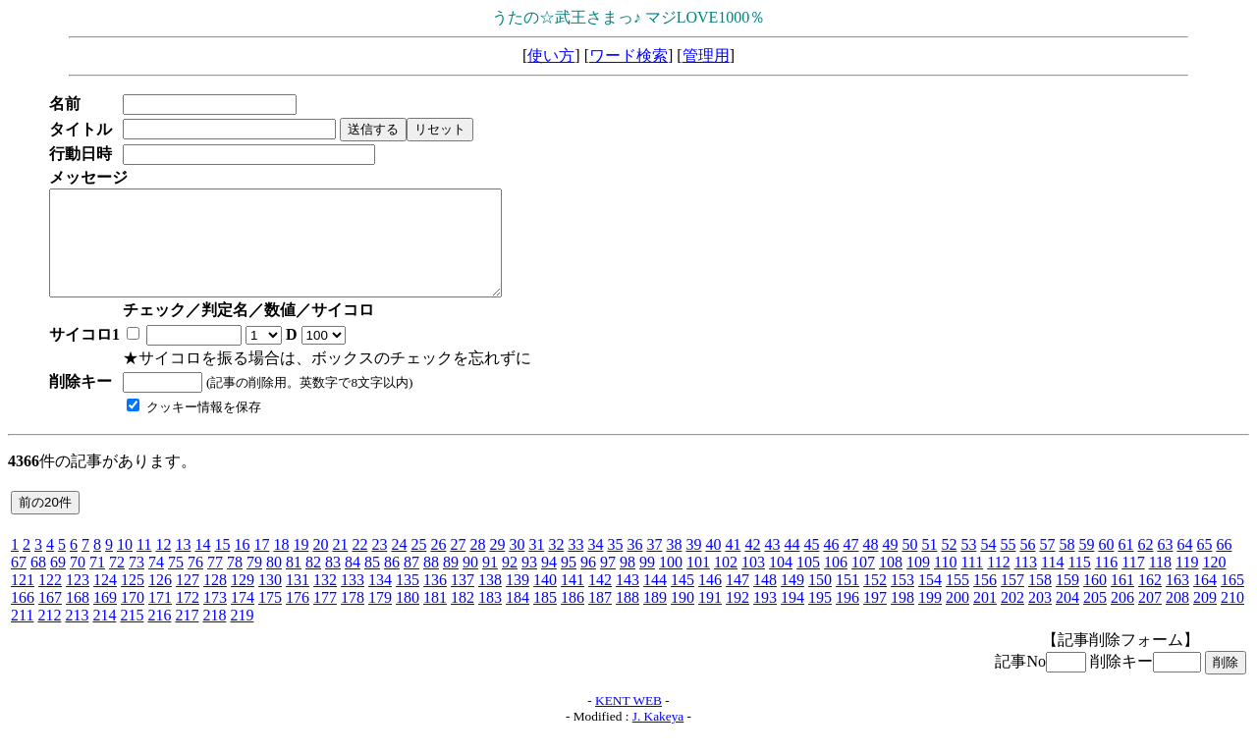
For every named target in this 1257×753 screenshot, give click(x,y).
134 (380, 600)
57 (1047, 565)
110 (945, 582)
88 (431, 582)
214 (104, 635)
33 (575, 565)
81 (293, 582)
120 (1214, 582)
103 (753, 582)
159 (1067, 600)
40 (713, 565)
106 (835, 582)
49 (890, 565)
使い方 (550, 55)
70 (77, 582)
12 (163, 565)
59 (1086, 565)
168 (77, 618)
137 (462, 600)
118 (1160, 582)
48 (870, 565)
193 (765, 618)
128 (215, 600)
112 (998, 582)
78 (235, 582)
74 (156, 582)
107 (863, 582)
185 (545, 618)
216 (159, 635)
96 (588, 582)
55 (1007, 565)
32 (556, 565)
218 (214, 635)
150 (820, 600)
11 (144, 565)
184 (517, 618)
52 (948, 565)
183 (490, 618)
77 (215, 582)
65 (1204, 565)
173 (215, 618)
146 (710, 600)
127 (187, 600)
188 (627, 618)
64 (1184, 565)
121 (22, 600)
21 (340, 565)
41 (732, 565)
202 (1012, 618)
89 (451, 582)
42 (752, 565)
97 (608, 582)
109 (918, 582)
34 (595, 565)
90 (470, 582)
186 (572, 618)
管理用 (706, 55)
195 (820, 618)
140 (545, 600)
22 (359, 565)
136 (435, 600)
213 (76, 635)
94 (549, 582)
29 (497, 565)
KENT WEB (628, 721)
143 (627, 600)
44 (791, 565)
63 (1165, 565)
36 (634, 565)
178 (352, 618)
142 (600, 600)
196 (847, 618)
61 (1125, 565)
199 (930, 618)
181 (435, 618)
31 (536, 565)
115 (1078, 582)
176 (297, 618)
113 (1025, 582)
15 (222, 565)
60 (1106, 565)
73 (136, 582)
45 (811, 565)
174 (242, 618)
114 (1052, 582)
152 (875, 600)
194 (792, 618)
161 (1122, 600)
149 (792, 600)
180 (407, 618)
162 (1150, 600)
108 (890, 582)
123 (77, 600)
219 (241, 635)
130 (270, 600)
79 (254, 582)
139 (517, 600)
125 (132, 600)
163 (1177, 600)
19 (300, 565)
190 (682, 618)
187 (600, 618)
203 (1040, 618)
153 (902, 600)
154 (930, 600)
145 (682, 600)
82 (313, 582)
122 (50, 600)
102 (726, 582)
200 (957, 618)
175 (270, 618)
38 (674, 565)
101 (698, 582)
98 (627, 582)
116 (1106, 582)
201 (985, 618)
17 (261, 565)
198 (902, 618)
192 (737, 618)
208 (1177, 618)
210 (1232, 618)
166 (22, 618)
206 (1122, 618)
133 (352, 600)
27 (457, 565)
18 (281, 565)
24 (399, 565)
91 (490, 582)
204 (1067, 618)
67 (19, 582)
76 (195, 582)
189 (655, 618)
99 (647, 582)
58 (1066, 565)
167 (50, 618)
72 (117, 582)
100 (671, 582)
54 (988, 565)
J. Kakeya (658, 736)
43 (772, 565)
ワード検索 (628, 55)
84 (352, 582)
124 (105, 600)
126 (160, 600)
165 (1232, 600)
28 (477, 565)
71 (97, 582)
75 (176, 582)
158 (1040, 600)
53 (968, 565)
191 (710, 618)
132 (325, 600)
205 (1095, 618)
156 (985, 600)
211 (22, 635)
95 (568, 582)
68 (38, 582)
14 (202, 565)
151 (847, 600)
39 (693, 565)
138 (490, 600)
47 (850, 565)
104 (780, 582)
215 (131, 635)
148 (765, 600)
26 (438, 565)
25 (418, 565)
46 (831, 565)
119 (1186, 582)
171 (160, 618)
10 (125, 565)
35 (615, 565)
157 (1012, 600)
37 (654, 565)
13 (183, 565)
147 (737, 600)
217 (186, 635)
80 (274, 582)
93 (529, 582)
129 (242, 600)
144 (655, 600)
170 (132, 618)
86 (392, 582)
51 (929, 565)
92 (510, 582)
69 (58, 582)
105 (808, 582)
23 (379, 565)
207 (1150, 618)
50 (909, 565)
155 (957, 600)
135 (407, 600)
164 (1205, 600)
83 (333, 582)
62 (1145, 565)
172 (187, 618)
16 (241, 565)
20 (320, 565)
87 (411, 582)
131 (297, 600)
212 (49, 635)
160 (1095, 600)
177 (325, 618)
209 (1205, 618)
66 (1223, 565)
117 (1132, 582)
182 (462, 618)
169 (105, 618)
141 (572, 600)
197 (875, 618)
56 (1027, 565)
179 (380, 618)
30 (516, 565)
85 (372, 582)
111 (971, 582)
